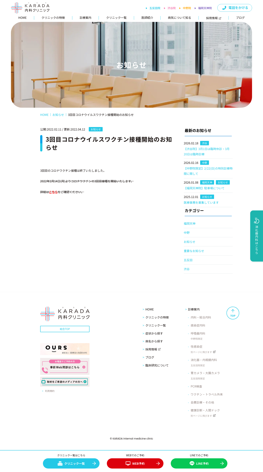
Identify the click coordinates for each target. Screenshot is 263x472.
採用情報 (213, 18)
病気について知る (179, 17)
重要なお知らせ (194, 251)
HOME (22, 17)
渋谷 (187, 269)
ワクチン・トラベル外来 (207, 394)
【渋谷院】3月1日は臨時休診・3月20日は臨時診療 (207, 151)
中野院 (187, 8)
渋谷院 (171, 8)
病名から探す (154, 341)
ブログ (240, 17)
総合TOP (65, 329)
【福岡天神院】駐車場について (204, 188)
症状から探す (154, 333)
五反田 (188, 260)
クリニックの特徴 (53, 17)
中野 (187, 232)
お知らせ (189, 241)
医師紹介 (147, 17)
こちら (53, 192)
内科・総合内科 (201, 317)
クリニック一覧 (116, 17)
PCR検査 (196, 386)
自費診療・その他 (202, 402)
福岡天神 (189, 223)
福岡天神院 (205, 8)
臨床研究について (157, 365)
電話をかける (235, 7)
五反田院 (154, 8)
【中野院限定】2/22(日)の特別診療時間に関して (208, 171)
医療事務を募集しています (201, 202)
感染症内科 (198, 325)
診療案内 (85, 17)
